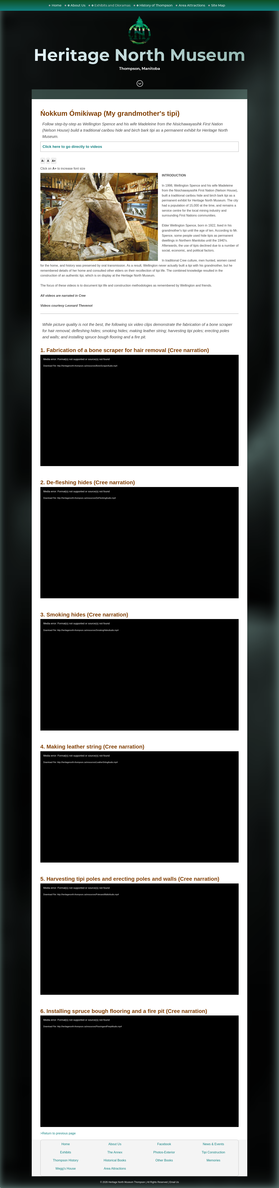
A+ (53, 160)
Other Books (164, 1160)
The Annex (114, 1152)
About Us (78, 5)
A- (42, 160)
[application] (139, 410)
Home (57, 5)
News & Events (213, 1144)
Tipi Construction (213, 1152)
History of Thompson (156, 5)
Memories (213, 1160)
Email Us (174, 1182)
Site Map (218, 5)
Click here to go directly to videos (72, 147)
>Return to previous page (58, 1133)
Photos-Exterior (164, 1152)
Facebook (164, 1144)
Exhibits (65, 1152)
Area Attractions (192, 5)
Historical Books (115, 1160)
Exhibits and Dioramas (112, 5)
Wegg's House (65, 1168)
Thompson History (65, 1160)
